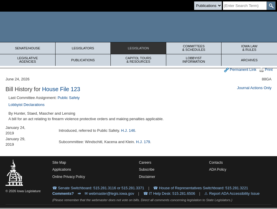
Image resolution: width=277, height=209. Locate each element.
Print (266, 69)
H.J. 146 (128, 130)
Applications (61, 169)
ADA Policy (217, 169)
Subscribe (146, 169)
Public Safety (69, 98)
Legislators (83, 48)
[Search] (245, 5)
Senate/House (27, 48)
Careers (145, 163)
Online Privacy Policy (68, 177)
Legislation (138, 48)
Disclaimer (147, 177)
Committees (193, 47)
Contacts (216, 163)
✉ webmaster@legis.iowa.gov (109, 193)
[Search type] (208, 5)
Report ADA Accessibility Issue (234, 193)
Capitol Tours (138, 59)
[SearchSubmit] (271, 5)
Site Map (59, 163)
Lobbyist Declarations (26, 104)
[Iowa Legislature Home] (138, 27)
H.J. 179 (143, 142)
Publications (83, 60)
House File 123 (61, 89)
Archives (249, 60)
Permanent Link (240, 69)
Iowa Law (249, 47)
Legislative (27, 59)
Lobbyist (193, 59)
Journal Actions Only (254, 88)
